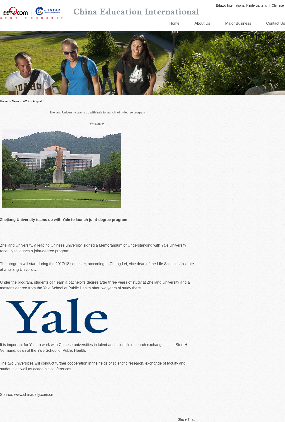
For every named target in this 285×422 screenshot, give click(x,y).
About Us (202, 23)
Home (174, 23)
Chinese (278, 5)
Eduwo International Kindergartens (241, 5)
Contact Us (275, 23)
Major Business (238, 23)
